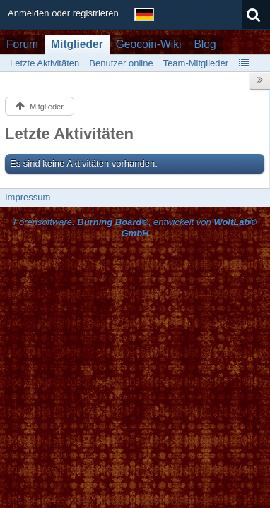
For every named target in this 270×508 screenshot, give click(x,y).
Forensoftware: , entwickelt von (135, 228)
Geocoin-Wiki (149, 44)
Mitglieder (77, 44)
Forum (22, 44)
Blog (205, 44)
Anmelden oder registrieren (63, 13)
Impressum (27, 197)
